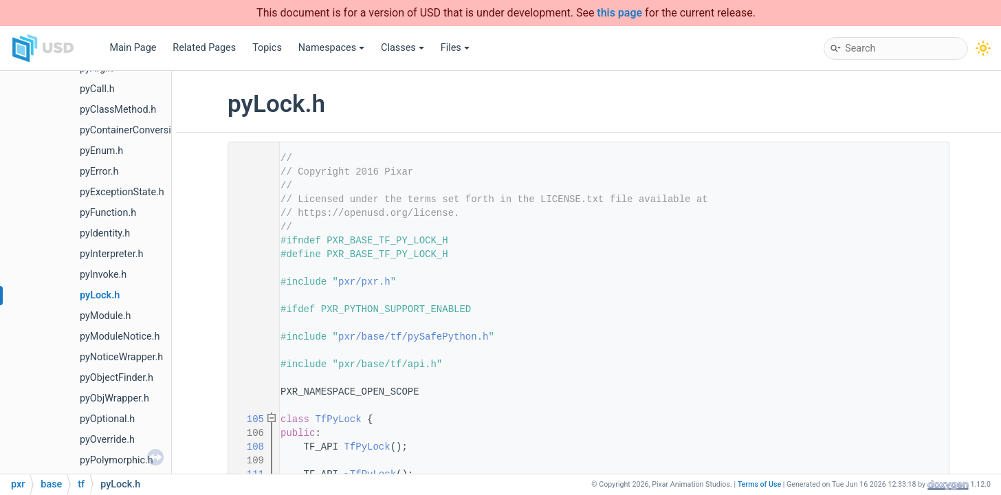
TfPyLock (338, 419)
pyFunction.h (108, 213)
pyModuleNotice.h (120, 336)
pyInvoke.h (103, 274)
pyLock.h (100, 295)
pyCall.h (97, 89)
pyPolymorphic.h (116, 460)
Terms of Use (760, 484)
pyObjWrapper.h (114, 398)
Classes (402, 48)
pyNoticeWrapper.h (121, 357)
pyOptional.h (107, 419)
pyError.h (99, 171)
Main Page (132, 48)
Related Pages (204, 48)
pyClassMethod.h (118, 110)
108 (249, 446)
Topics (267, 48)
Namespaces (331, 48)
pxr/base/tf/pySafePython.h (413, 336)
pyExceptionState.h (122, 192)
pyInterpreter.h (111, 254)
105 (249, 419)
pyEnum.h (101, 151)
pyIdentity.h (105, 233)
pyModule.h (105, 316)
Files (455, 48)
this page (619, 12)
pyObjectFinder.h (116, 378)
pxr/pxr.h (364, 281)
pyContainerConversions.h (137, 130)
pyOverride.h (107, 440)
